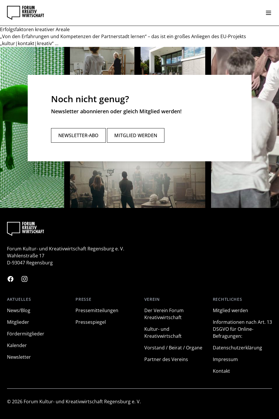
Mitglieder (18, 322)
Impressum (225, 359)
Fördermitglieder (25, 333)
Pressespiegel (91, 322)
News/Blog (18, 310)
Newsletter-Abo (78, 135)
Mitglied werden (135, 135)
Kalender (17, 345)
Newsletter (19, 357)
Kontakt (221, 371)
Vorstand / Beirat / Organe (173, 347)
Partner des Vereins (166, 359)
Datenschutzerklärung (237, 347)
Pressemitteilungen (97, 310)
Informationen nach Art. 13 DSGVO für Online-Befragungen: (242, 329)
